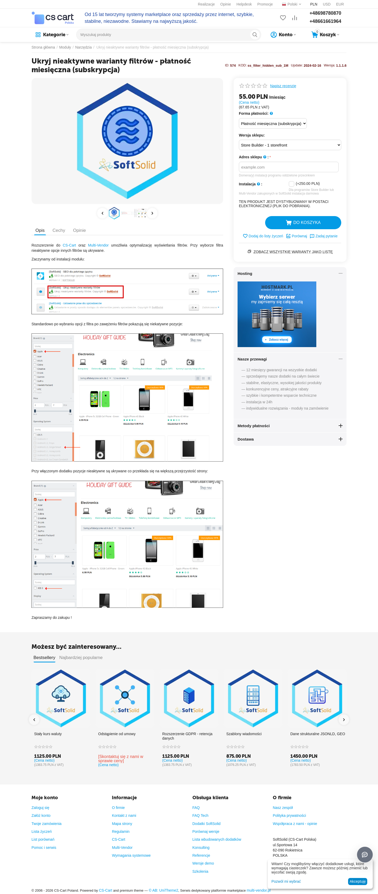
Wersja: (329, 65)
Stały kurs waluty (48, 734)
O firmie (118, 808)
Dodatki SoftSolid (206, 824)
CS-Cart (69, 245)
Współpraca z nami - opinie (295, 824)
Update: (297, 65)
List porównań (43, 839)
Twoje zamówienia (46, 824)
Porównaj (296, 236)
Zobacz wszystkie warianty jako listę (293, 252)
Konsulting (200, 847)
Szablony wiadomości (244, 734)
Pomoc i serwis (44, 847)
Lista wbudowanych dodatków (216, 839)
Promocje (265, 4)
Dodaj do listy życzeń (263, 236)
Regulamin (120, 831)
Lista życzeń (42, 831)
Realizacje (206, 4)
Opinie (225, 4)
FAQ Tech (200, 815)
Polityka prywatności (289, 815)
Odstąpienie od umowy (116, 734)
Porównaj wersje (205, 831)
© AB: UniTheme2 (163, 890)
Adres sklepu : (254, 157)
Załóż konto (41, 815)
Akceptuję (358, 881)
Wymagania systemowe (131, 855)
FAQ (196, 808)
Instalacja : (250, 184)
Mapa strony (122, 824)
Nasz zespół (283, 808)
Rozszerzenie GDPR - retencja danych (187, 736)
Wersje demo (203, 863)
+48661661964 (325, 21)
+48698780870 (325, 13)
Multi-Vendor (98, 245)
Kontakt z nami (124, 815)
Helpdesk (244, 4)
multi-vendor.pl (259, 890)
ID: (227, 65)
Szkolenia (200, 871)
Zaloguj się (40, 808)
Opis (40, 230)
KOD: (242, 65)
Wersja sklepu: (252, 135)
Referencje (201, 855)
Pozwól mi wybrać (286, 881)
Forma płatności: (256, 113)
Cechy (58, 230)
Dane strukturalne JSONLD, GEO (317, 734)
